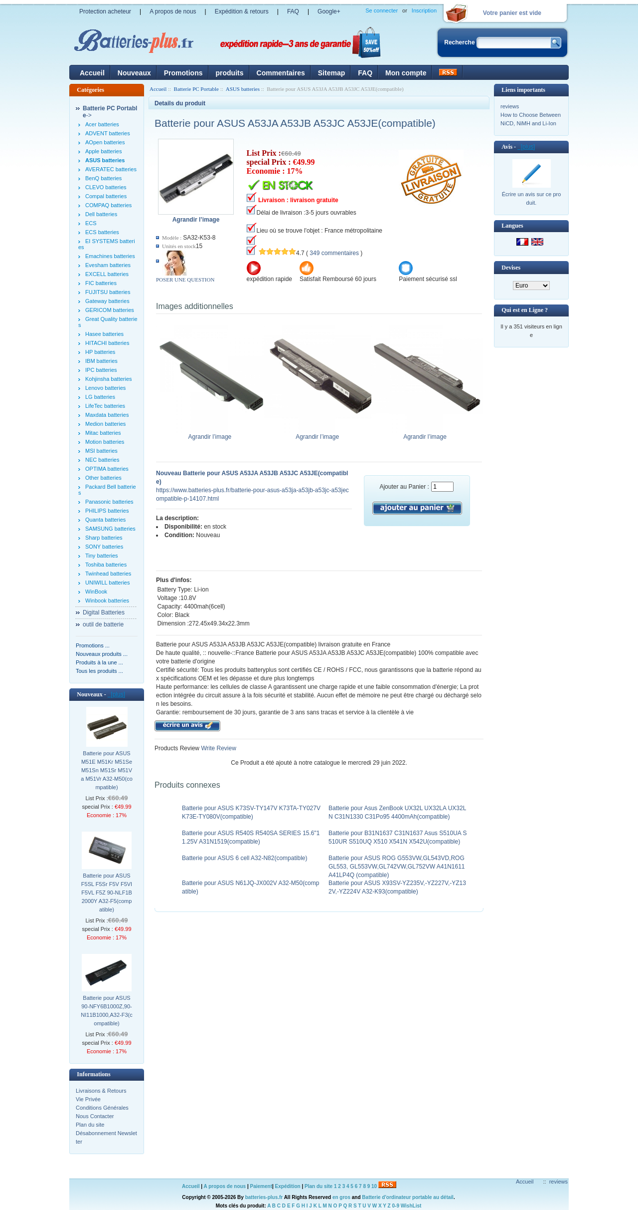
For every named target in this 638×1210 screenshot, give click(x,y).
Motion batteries (104, 442)
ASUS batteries (243, 89)
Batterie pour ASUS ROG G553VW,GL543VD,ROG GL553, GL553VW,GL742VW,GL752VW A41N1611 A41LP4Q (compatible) (396, 867)
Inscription (424, 10)
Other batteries (103, 478)
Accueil (92, 73)
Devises (510, 267)
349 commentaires (334, 253)
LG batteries (100, 397)
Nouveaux (134, 73)
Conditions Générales (102, 1108)
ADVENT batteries (107, 133)
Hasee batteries (104, 334)
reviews (509, 106)
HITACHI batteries (107, 343)
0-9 (395, 1206)
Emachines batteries (110, 256)
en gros (341, 1197)
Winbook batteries (107, 601)
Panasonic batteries (109, 502)
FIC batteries (101, 283)
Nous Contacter (95, 1116)
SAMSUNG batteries (110, 529)
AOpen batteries (105, 142)
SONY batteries (104, 547)
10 (374, 1186)
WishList (411, 1206)
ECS (91, 223)
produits (230, 73)
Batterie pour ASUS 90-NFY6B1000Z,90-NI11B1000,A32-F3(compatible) (106, 1010)
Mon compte (405, 73)
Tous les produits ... (99, 671)
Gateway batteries (107, 301)
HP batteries (100, 352)
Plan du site (90, 1125)
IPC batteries (101, 370)
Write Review (217, 748)
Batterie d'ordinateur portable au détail (408, 1197)
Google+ (329, 11)
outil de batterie (103, 624)
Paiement (261, 1186)
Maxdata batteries (107, 415)
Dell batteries (101, 214)
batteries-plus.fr (264, 1197)
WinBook (96, 592)
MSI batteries (101, 451)
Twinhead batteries (108, 574)
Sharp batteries (104, 538)
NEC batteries (102, 460)
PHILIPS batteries (107, 511)
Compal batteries (106, 196)
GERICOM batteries (109, 310)
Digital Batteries (104, 612)
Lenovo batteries (105, 388)
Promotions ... (93, 645)
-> (110, 112)
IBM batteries (101, 361)
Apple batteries (103, 151)
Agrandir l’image (212, 433)
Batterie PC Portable (196, 89)
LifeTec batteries (105, 406)
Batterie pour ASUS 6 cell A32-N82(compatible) (244, 858)
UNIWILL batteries (107, 583)
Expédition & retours (242, 11)
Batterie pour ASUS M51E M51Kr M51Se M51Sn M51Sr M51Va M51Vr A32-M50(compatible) (107, 770)
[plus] (116, 694)
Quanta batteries (105, 520)
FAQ (293, 11)
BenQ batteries (103, 178)
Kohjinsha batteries (108, 379)
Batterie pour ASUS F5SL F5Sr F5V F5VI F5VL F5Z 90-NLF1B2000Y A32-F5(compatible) (106, 892)
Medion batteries (105, 424)
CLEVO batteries (106, 187)
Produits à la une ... (99, 662)
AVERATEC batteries (111, 169)
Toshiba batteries (106, 565)
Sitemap (331, 73)
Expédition (288, 1186)
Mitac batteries (103, 433)
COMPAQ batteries (108, 205)
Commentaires (281, 73)
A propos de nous (173, 11)
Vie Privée (88, 1099)
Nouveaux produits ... (102, 654)
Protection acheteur (105, 11)
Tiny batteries (101, 556)
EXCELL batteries (107, 274)
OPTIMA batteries (107, 469)
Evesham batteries (108, 265)
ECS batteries (102, 232)
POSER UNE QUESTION (185, 280)
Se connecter (381, 10)
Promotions (183, 73)
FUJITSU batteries (107, 292)
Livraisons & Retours (101, 1091)
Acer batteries (102, 124)
